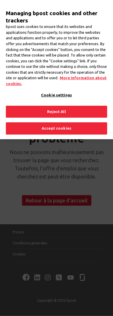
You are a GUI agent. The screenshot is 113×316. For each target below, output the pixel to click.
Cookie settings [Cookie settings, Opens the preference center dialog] (56, 91)
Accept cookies (56, 124)
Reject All (56, 107)
